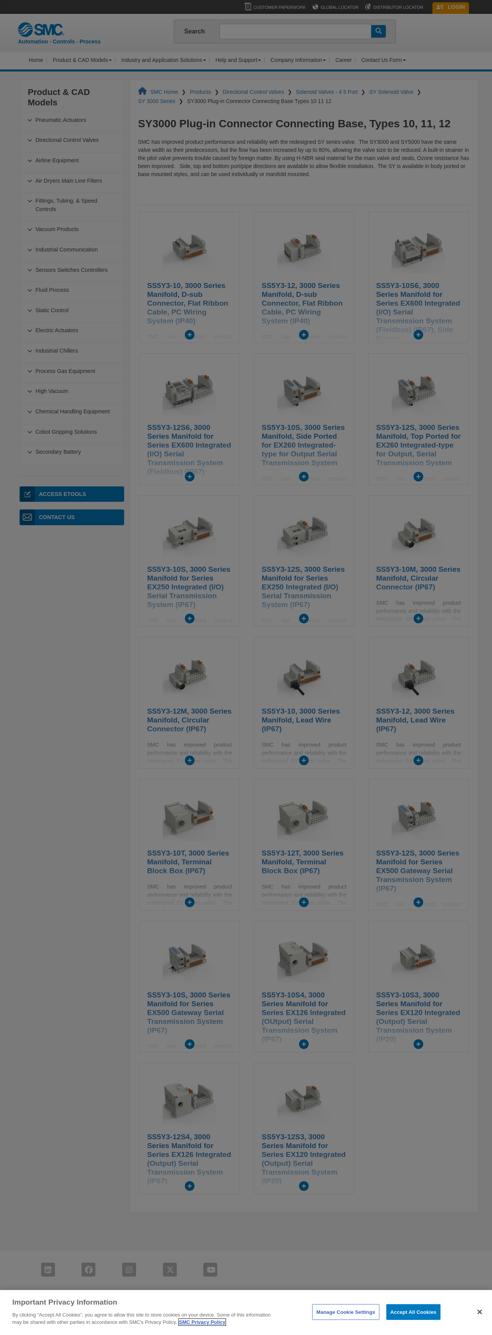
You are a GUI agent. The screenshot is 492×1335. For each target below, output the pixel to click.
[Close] (479, 1322)
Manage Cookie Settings (345, 1322)
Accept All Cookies (414, 1322)
